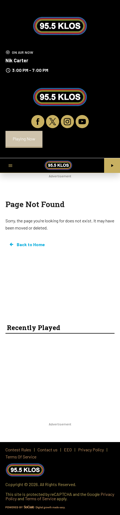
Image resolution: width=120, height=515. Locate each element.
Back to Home (27, 244)
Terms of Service (40, 498)
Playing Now (24, 138)
